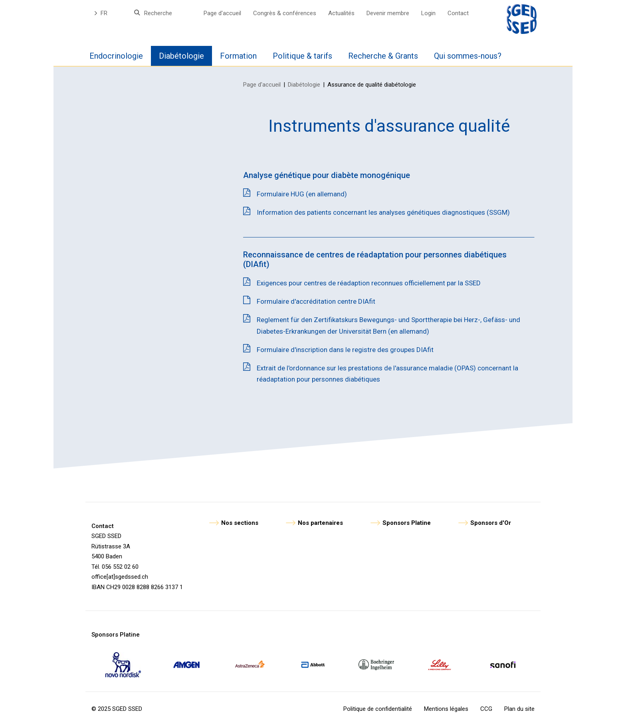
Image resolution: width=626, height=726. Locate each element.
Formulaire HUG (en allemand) (302, 194)
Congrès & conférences (284, 13)
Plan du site (519, 708)
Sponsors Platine (406, 522)
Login (428, 13)
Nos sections (239, 522)
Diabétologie (304, 84)
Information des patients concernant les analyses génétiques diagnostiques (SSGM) (383, 212)
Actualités (341, 13)
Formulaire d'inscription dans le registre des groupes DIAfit (345, 350)
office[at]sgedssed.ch (119, 576)
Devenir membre (387, 13)
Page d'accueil (222, 13)
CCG (486, 708)
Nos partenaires (320, 522)
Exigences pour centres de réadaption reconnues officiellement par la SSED (369, 283)
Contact (458, 13)
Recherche (158, 13)
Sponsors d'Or (490, 522)
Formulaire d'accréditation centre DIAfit (316, 301)
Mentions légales (446, 708)
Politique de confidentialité (377, 708)
